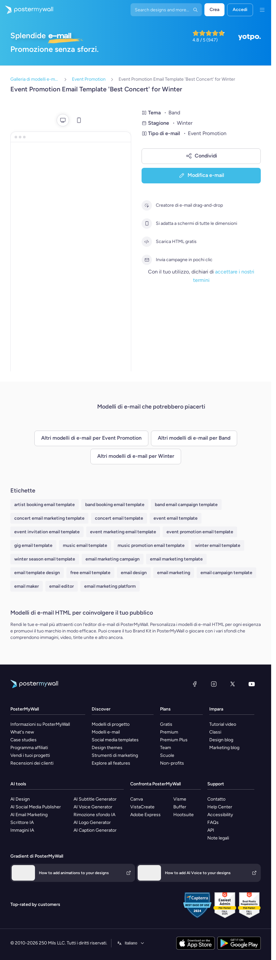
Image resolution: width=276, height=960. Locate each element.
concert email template (119, 518)
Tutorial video (222, 724)
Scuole (167, 755)
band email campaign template (186, 504)
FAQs (213, 822)
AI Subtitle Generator (95, 799)
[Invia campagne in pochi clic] (147, 260)
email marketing (173, 572)
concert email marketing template (49, 518)
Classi (215, 732)
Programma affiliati (29, 747)
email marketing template (176, 559)
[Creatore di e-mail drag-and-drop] (147, 205)
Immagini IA (22, 830)
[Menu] (262, 10)
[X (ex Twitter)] (232, 683)
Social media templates (115, 740)
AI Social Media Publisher (35, 807)
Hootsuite (183, 814)
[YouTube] (251, 683)
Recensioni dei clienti (31, 763)
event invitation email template (47, 532)
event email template (176, 518)
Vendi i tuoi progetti (30, 755)
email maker (26, 586)
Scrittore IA (22, 822)
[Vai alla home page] (26, 9)
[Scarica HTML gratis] (147, 242)
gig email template (33, 545)
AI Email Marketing (29, 814)
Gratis (166, 724)
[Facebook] (194, 683)
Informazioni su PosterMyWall (40, 724)
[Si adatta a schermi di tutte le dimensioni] (147, 223)
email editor (61, 586)
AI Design (20, 799)
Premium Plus (174, 740)
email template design (37, 572)
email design (134, 572)
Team (165, 747)
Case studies (23, 740)
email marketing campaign (113, 559)
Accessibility (220, 814)
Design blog (221, 740)
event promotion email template (200, 532)
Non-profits (172, 763)
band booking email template (114, 504)
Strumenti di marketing (115, 755)
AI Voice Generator (93, 807)
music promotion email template (151, 545)
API (210, 830)
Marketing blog (224, 747)
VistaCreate (142, 807)
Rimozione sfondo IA (94, 814)
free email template (90, 572)
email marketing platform (110, 586)
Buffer (179, 807)
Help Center (219, 807)
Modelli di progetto (111, 724)
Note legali (218, 838)
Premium (169, 732)
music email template (85, 545)
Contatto (216, 799)
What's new (22, 732)
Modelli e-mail (106, 732)
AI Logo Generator (92, 822)
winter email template (217, 545)
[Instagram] (213, 683)
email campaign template (226, 572)
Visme (179, 799)
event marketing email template (123, 532)
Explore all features (111, 763)
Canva (136, 799)
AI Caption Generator (95, 830)
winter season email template (44, 559)
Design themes (107, 747)
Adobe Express (145, 814)
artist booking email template (44, 504)
